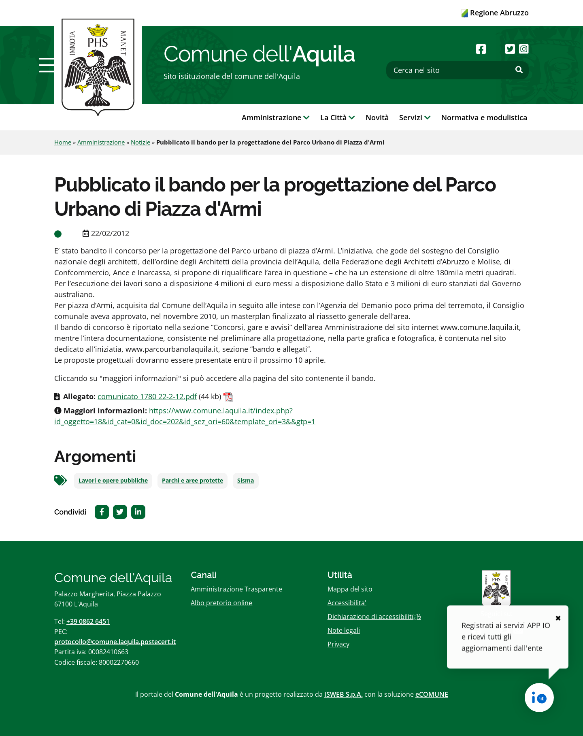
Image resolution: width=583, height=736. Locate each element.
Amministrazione (101, 142)
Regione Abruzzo (495, 12)
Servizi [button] (415, 117)
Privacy (338, 644)
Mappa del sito (350, 589)
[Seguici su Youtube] (495, 48)
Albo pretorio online (221, 602)
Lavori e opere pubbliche (113, 480)
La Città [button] (337, 117)
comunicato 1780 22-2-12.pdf (147, 396)
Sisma (245, 480)
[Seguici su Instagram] (524, 48)
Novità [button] (377, 117)
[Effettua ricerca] (519, 70)
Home (62, 142)
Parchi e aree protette (192, 480)
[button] (49, 65)
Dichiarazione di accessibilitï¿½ (374, 616)
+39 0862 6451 (88, 621)
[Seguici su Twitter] (510, 48)
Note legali (344, 630)
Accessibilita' (347, 602)
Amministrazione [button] (276, 117)
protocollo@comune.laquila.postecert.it (115, 641)
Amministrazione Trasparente (236, 589)
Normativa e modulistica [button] (484, 117)
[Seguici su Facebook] (481, 48)
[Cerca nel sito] (457, 70)
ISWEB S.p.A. (343, 694)
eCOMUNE (431, 694)
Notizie (140, 142)
